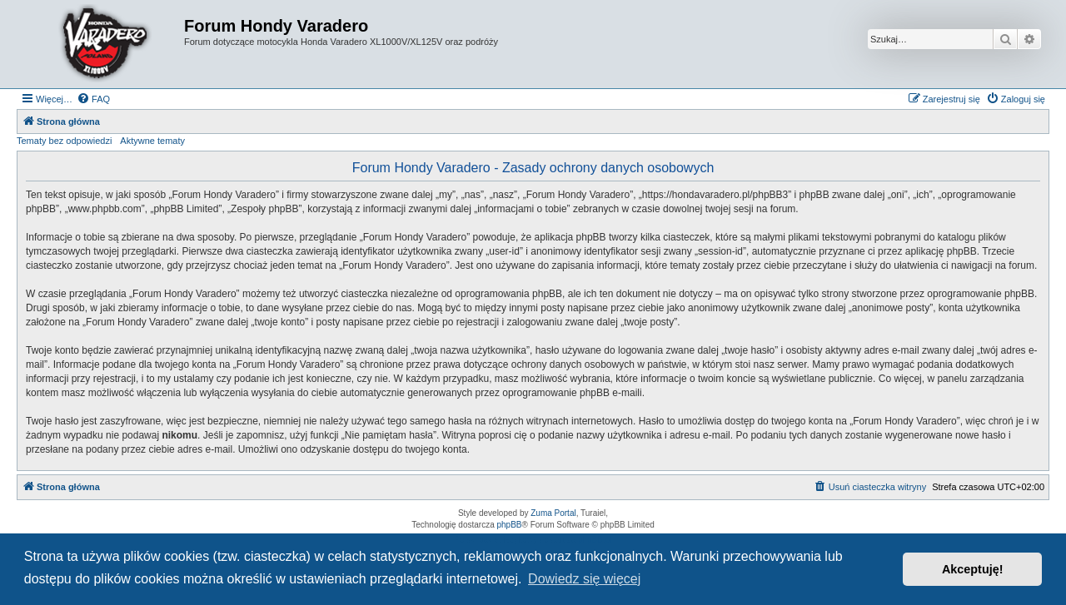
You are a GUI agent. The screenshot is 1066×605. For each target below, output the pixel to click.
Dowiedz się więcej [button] (584, 579)
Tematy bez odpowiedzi (64, 141)
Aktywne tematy (152, 141)
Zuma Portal (553, 513)
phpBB (509, 524)
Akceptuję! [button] (973, 569)
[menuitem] (93, 99)
